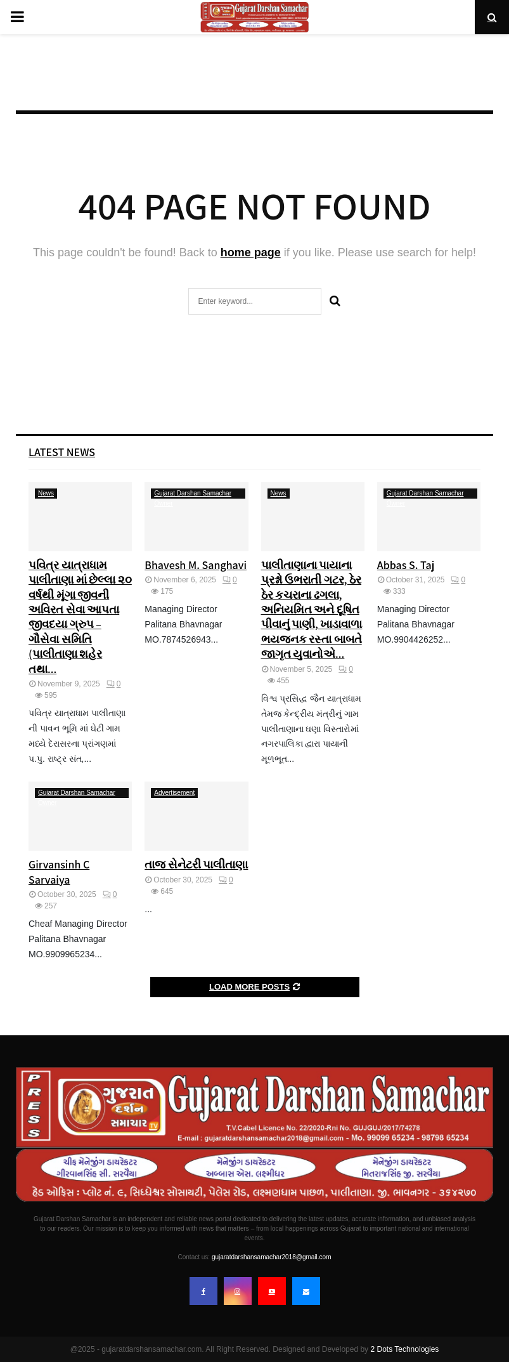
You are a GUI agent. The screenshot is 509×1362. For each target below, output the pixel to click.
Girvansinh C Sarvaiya (59, 871)
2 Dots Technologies (404, 1349)
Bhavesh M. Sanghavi (196, 565)
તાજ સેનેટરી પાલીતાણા (196, 864)
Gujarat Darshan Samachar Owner (192, 494)
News (46, 493)
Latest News (62, 452)
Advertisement (174, 792)
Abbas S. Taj (406, 565)
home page (251, 252)
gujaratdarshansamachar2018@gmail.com (272, 1257)
